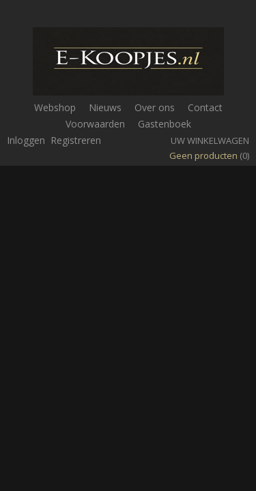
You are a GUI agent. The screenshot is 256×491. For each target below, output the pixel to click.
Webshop (55, 107)
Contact (205, 107)
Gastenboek (164, 123)
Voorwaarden (95, 123)
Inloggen (26, 140)
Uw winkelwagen (210, 140)
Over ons (154, 107)
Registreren (76, 140)
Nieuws (105, 107)
